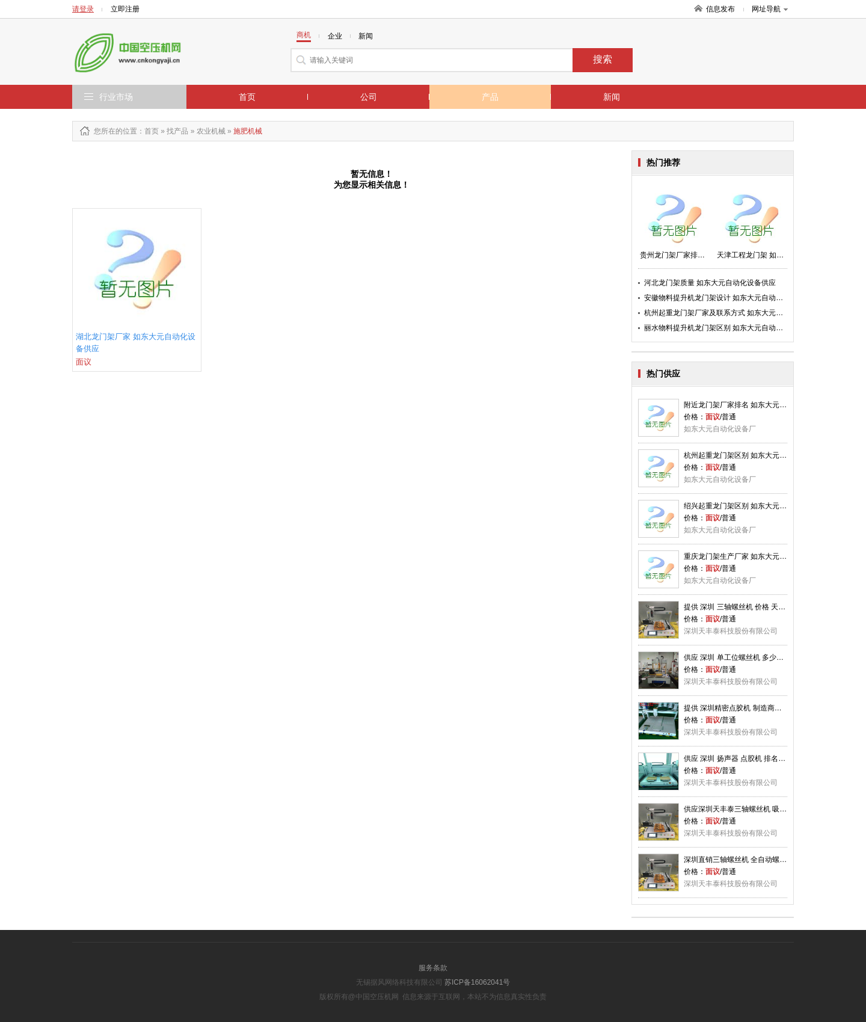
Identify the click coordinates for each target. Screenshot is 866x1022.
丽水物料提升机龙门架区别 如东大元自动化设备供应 (728, 328)
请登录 (83, 9)
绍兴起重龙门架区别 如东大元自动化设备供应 (757, 506)
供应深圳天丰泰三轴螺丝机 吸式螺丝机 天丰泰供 (762, 809)
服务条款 (433, 968)
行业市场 (116, 97)
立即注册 (125, 9)
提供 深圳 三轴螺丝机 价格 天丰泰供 (742, 607)
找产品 (177, 131)
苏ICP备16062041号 (477, 982)
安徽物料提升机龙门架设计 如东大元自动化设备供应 (728, 298)
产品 (490, 97)
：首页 (148, 131)
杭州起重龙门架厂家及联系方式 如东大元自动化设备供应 (735, 313)
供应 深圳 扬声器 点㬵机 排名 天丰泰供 (746, 758)
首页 (247, 97)
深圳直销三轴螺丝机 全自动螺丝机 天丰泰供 (754, 859)
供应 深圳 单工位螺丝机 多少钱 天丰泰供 (749, 657)
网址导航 (770, 9)
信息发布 (720, 9)
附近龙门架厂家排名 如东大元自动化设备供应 (757, 405)
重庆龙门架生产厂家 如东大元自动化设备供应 (757, 556)
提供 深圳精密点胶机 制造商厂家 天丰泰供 (752, 708)
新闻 (611, 97)
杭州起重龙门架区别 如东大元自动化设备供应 (757, 455)
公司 (368, 97)
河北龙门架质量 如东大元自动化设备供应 (710, 283)
